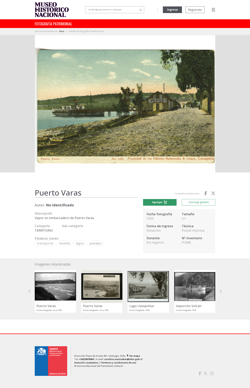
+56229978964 (86, 359)
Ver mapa (133, 355)
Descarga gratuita (199, 202)
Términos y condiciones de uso (118, 362)
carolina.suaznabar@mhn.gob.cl (123, 359)
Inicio (62, 31)
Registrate (195, 10)
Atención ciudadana (86, 362)
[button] (29, 291)
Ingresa (172, 9)
